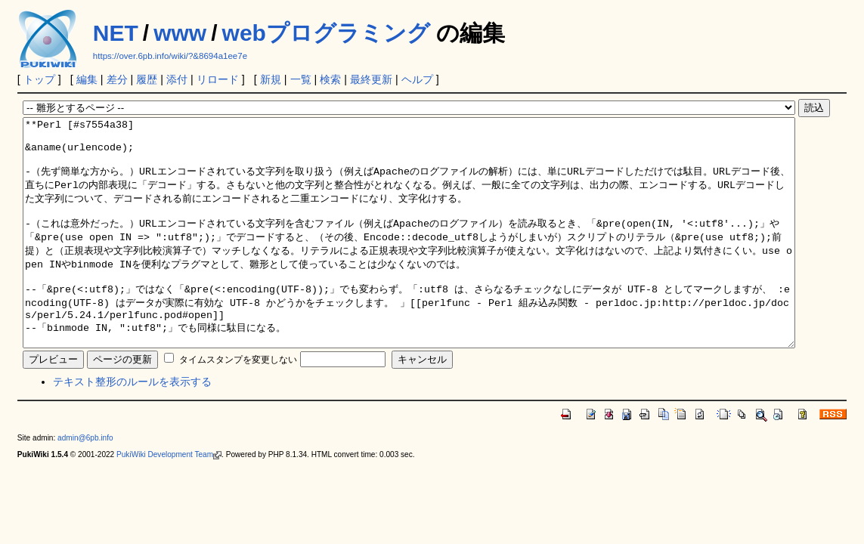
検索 (330, 79)
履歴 (146, 79)
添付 (176, 79)
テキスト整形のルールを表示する (132, 427)
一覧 (300, 79)
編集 (87, 79)
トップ (39, 79)
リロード (218, 79)
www (179, 32)
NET (115, 32)
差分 (117, 79)
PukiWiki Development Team (168, 500)
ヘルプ (417, 79)
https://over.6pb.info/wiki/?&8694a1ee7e (170, 55)
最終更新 (371, 79)
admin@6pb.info (85, 483)
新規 (270, 79)
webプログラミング (326, 32)
